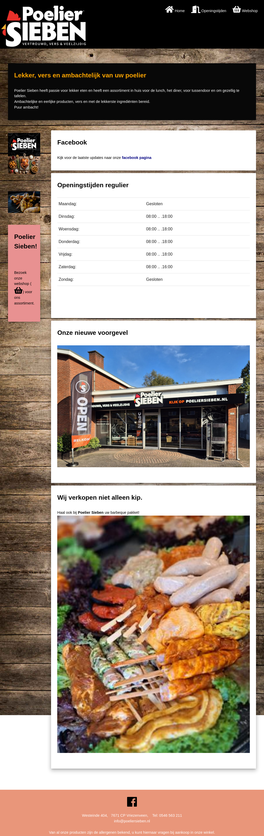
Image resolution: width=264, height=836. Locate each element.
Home (175, 11)
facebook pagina (136, 158)
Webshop (245, 11)
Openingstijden (208, 11)
